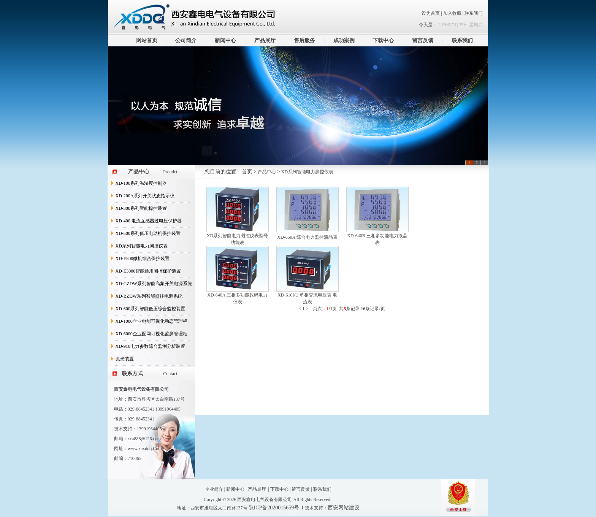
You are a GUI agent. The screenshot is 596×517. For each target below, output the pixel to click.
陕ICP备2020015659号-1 (276, 508)
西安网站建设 (344, 508)
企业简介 (214, 489)
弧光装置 (125, 359)
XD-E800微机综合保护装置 (143, 258)
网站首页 (146, 40)
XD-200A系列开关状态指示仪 (145, 195)
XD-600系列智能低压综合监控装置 (150, 308)
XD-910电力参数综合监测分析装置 (150, 346)
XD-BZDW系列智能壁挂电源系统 (149, 296)
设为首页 (431, 13)
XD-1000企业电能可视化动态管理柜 (151, 321)
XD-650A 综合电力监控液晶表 (307, 237)
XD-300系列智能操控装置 (141, 208)
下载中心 (383, 40)
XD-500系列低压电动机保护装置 (148, 233)
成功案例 (344, 40)
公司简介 (186, 40)
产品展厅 (265, 40)
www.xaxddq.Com (145, 448)
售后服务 (304, 40)
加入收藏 (453, 13)
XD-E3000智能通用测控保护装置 (148, 271)
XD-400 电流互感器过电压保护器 (149, 221)
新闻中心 (225, 40)
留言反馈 (422, 40)
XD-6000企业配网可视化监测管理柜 (151, 333)
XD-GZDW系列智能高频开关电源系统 (154, 283)
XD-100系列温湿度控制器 (141, 183)
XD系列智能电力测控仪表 (142, 246)
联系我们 (473, 13)
